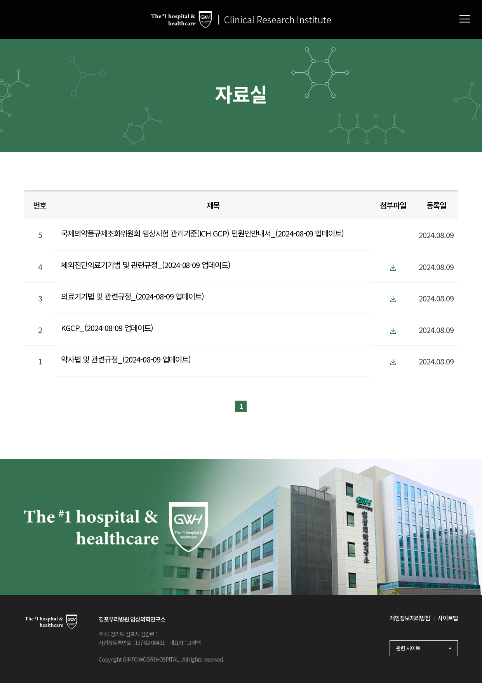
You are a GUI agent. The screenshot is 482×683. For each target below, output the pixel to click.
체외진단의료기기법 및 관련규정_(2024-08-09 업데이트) (145, 264)
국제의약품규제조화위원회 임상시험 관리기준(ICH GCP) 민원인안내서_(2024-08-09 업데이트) (202, 233)
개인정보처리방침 (410, 618)
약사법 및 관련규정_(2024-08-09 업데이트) (126, 359)
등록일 (436, 205)
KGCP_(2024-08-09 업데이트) (107, 327)
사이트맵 (448, 618)
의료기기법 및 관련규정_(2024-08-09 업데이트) (132, 296)
